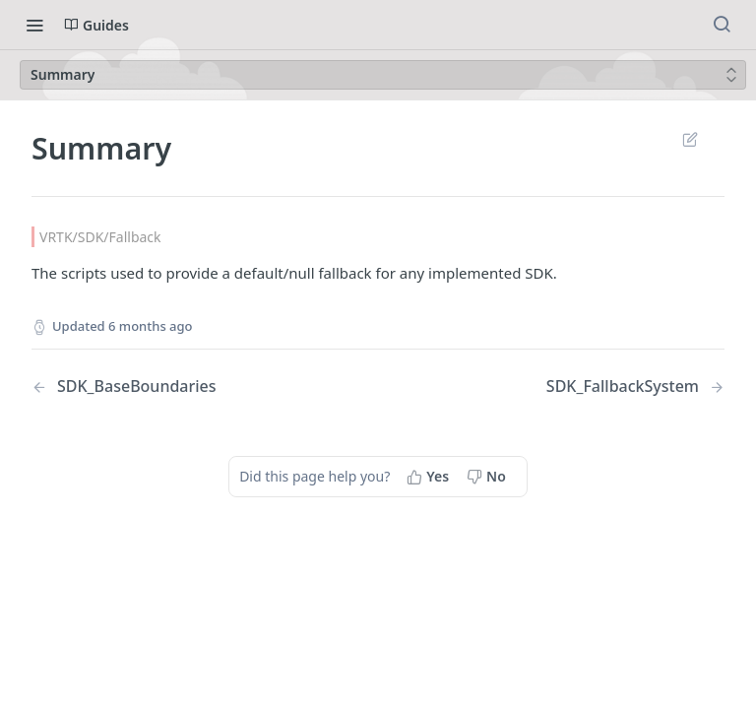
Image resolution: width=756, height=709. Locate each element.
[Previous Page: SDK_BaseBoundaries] (180, 386)
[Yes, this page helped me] (430, 476)
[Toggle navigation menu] (34, 24)
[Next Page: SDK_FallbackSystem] (635, 386)
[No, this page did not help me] (488, 476)
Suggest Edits (689, 139)
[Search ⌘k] (721, 24)
